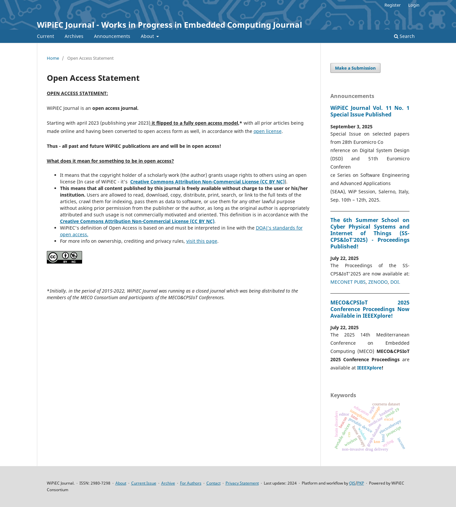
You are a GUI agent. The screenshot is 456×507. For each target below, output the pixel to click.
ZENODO (378, 282)
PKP (360, 483)
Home (53, 58)
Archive (168, 483)
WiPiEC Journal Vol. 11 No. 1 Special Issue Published (370, 111)
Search (404, 36)
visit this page (201, 241)
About (148, 36)
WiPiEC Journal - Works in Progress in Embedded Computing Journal (169, 24)
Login (413, 5)
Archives (74, 36)
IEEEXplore (369, 367)
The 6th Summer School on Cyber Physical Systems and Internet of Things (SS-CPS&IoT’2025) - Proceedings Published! (370, 233)
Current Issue (143, 483)
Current (45, 36)
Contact (213, 483)
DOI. (395, 282)
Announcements (112, 36)
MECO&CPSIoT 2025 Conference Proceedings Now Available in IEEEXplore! (370, 309)
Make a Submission (355, 68)
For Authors (190, 483)
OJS (352, 483)
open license (268, 131)
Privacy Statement (242, 483)
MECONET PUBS (348, 282)
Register (392, 5)
